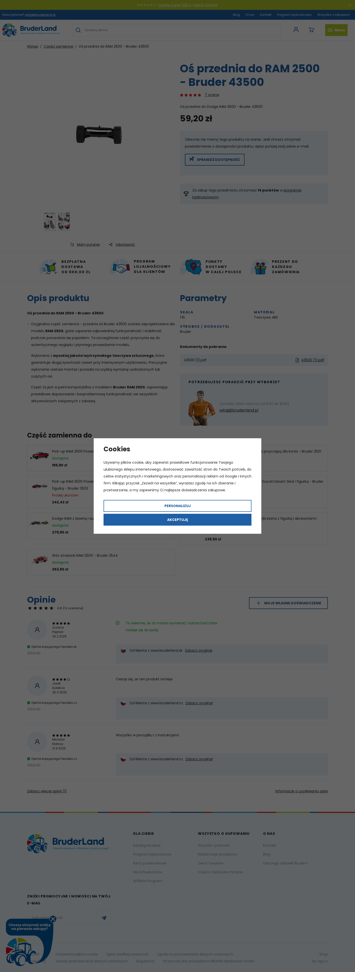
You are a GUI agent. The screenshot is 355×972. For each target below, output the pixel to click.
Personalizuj (177, 505)
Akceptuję (177, 519)
